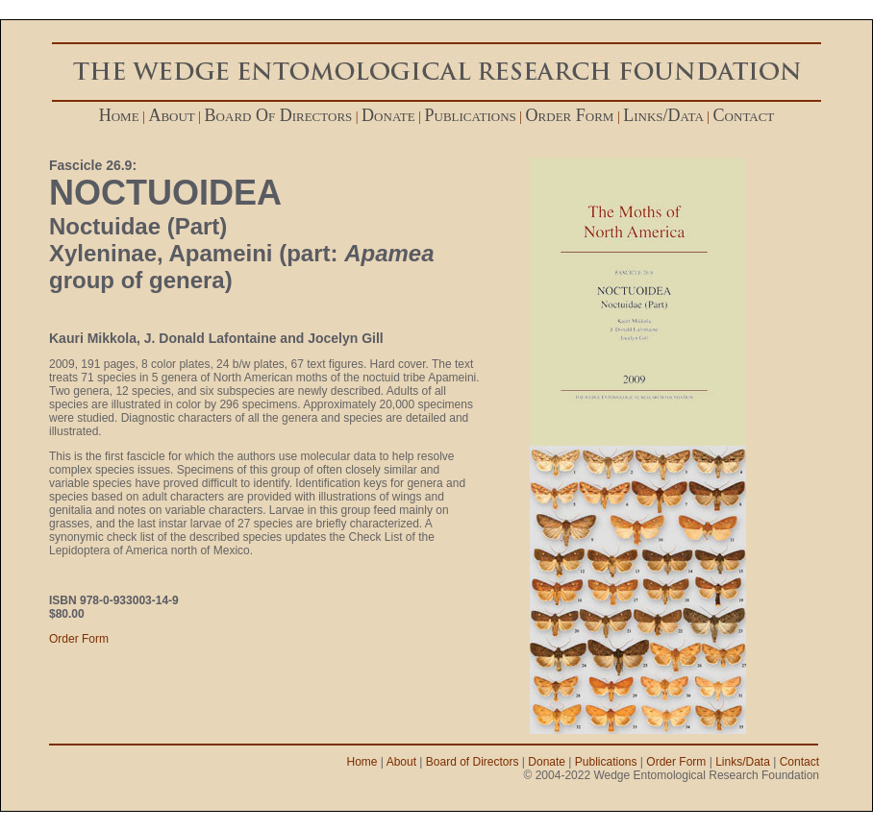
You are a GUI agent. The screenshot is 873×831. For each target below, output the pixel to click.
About (401, 762)
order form (570, 115)
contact (744, 115)
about (171, 115)
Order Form (79, 639)
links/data (663, 115)
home (119, 115)
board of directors (279, 115)
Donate (546, 762)
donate (388, 115)
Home (362, 762)
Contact (799, 762)
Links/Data (742, 762)
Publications (606, 762)
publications (470, 115)
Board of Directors (472, 762)
